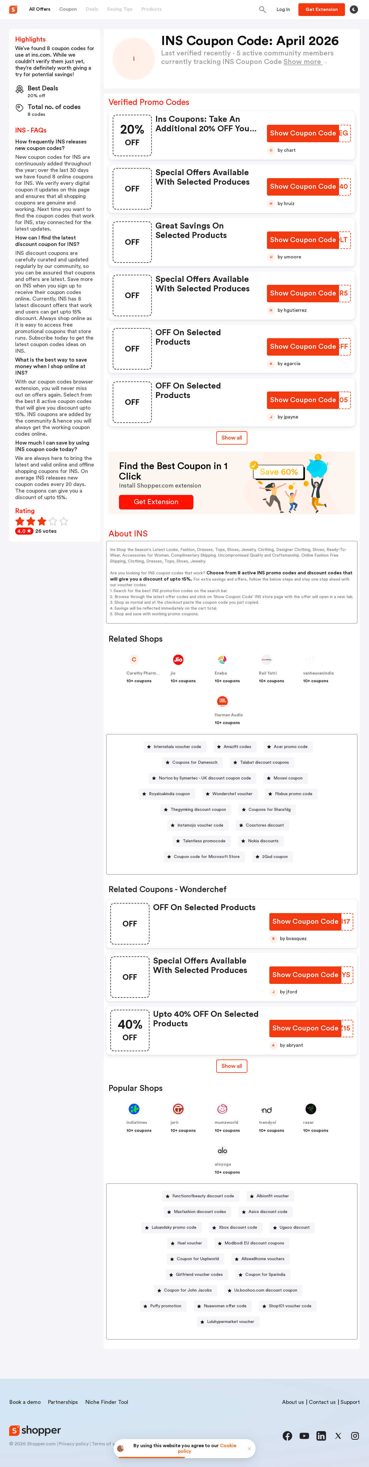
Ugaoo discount (295, 1227)
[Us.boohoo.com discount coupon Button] (263, 1290)
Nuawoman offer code (225, 1306)
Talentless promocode (204, 841)
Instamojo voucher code (200, 825)
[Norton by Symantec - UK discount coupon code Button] (202, 778)
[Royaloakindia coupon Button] (167, 794)
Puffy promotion (165, 1306)
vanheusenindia (318, 673)
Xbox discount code (238, 1227)
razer (308, 1123)
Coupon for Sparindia (265, 1275)
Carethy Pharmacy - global (152, 673)
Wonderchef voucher (232, 794)
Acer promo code (291, 747)
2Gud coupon (275, 857)
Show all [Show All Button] (232, 437)
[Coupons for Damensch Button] (192, 762)
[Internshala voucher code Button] (175, 747)
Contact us (322, 1402)
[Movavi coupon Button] (285, 778)
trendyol (267, 1123)
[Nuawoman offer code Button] (223, 1306)
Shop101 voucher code (290, 1306)
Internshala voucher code (177, 747)
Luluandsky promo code (174, 1227)
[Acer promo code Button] (288, 747)
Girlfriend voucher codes (199, 1275)
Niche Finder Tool (106, 1402)
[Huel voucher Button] (187, 1243)
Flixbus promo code (293, 794)
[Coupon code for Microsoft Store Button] (204, 856)
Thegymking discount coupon (198, 810)
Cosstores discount (265, 825)
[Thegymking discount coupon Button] (195, 809)
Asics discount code (268, 1212)
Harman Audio (229, 715)
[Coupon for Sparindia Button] (263, 1274)
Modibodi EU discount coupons (254, 1243)
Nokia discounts (263, 841)
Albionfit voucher (273, 1196)
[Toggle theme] (354, 9)
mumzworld (226, 1123)
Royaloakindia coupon (169, 794)
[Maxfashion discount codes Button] (197, 1211)
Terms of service (110, 1444)
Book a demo (25, 1402)
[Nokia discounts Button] (261, 841)
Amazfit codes (237, 747)
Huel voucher (189, 1243)
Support (350, 1402)
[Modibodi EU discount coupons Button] (252, 1243)
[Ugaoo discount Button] (292, 1227)
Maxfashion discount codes (200, 1212)
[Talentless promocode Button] (202, 841)
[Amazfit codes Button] (235, 747)
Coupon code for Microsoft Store (207, 857)
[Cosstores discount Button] (262, 825)
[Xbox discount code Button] (236, 1227)
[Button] (283, 9)
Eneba (221, 673)
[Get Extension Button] (156, 502)
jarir (175, 1123)
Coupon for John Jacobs (188, 1290)
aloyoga (223, 1164)
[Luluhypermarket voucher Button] (228, 1321)
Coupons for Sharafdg (270, 810)
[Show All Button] (231, 1066)
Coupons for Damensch (194, 762)
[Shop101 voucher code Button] (288, 1306)
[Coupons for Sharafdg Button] (267, 809)
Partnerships (63, 1402)
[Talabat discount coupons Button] (262, 762)
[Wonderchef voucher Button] (230, 794)
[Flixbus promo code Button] (291, 794)
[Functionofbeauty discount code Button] (200, 1196)
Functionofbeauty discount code (203, 1196)
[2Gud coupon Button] (272, 856)
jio (173, 673)
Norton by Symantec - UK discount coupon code (205, 778)
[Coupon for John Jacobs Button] (185, 1290)
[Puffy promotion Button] (163, 1306)
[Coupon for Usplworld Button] (195, 1259)
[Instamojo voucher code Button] (198, 825)
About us (293, 1402)
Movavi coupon (288, 778)
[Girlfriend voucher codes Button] (197, 1274)
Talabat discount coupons (264, 762)
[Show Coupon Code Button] (303, 133)
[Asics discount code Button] (265, 1211)
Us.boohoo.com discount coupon (265, 1290)
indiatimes (136, 1123)
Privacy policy (74, 1444)
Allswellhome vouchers (262, 1259)
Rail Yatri (268, 673)
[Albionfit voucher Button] (270, 1196)
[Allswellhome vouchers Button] (260, 1259)
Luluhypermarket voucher (230, 1322)
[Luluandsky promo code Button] (171, 1227)
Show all (232, 1066)
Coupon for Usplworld (198, 1259)
